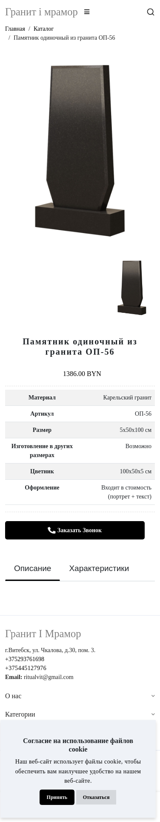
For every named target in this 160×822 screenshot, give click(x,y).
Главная (15, 29)
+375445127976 (25, 668)
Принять (57, 797)
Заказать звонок (74, 530)
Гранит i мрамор (41, 11)
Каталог (44, 29)
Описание (32, 568)
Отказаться (96, 797)
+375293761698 (24, 659)
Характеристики (99, 568)
